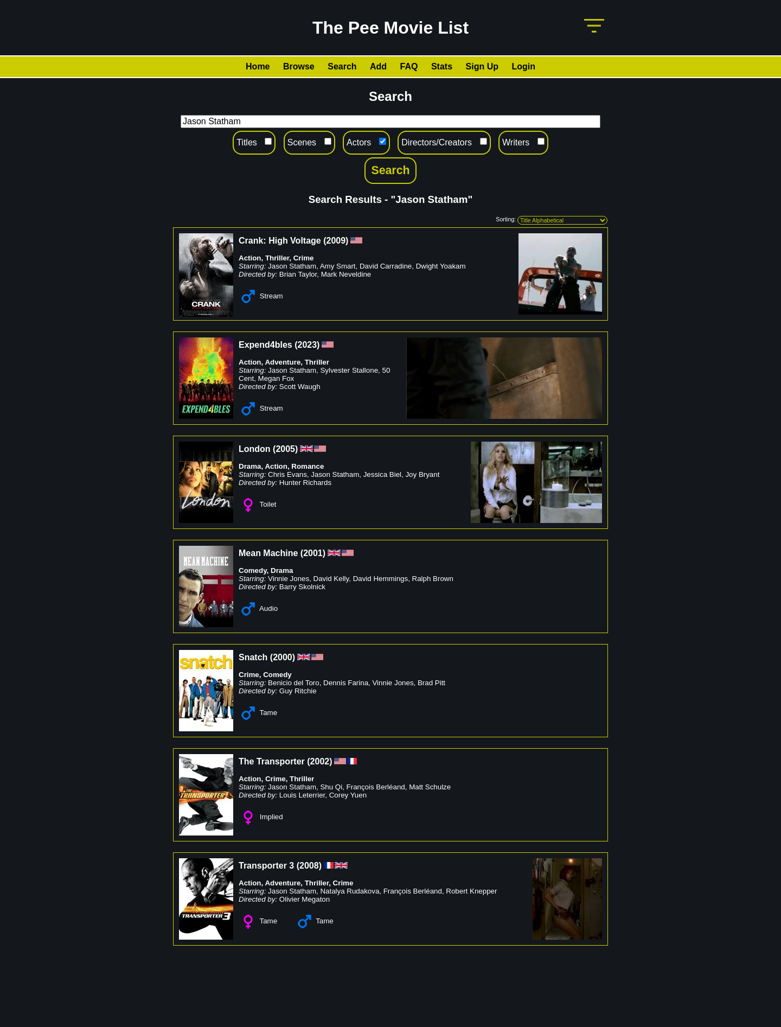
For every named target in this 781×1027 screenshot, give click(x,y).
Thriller (277, 258)
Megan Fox (276, 378)
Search (342, 66)
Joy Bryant (422, 474)
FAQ (409, 66)
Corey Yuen (348, 795)
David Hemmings (380, 579)
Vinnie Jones (288, 579)
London (255, 449)
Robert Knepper (471, 891)
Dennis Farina (345, 683)
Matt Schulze (430, 787)
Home (258, 66)
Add (378, 66)
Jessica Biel (382, 474)
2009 (336, 240)
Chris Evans (287, 474)
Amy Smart (338, 266)
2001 (313, 553)
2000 (282, 657)
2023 (307, 344)
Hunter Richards (305, 483)
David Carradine (386, 266)
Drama (250, 466)
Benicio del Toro (293, 683)
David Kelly (331, 579)
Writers (515, 142)
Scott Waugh (300, 386)
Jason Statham (292, 266)
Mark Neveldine (346, 274)
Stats (441, 66)
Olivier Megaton (304, 899)
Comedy (253, 570)
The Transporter (272, 761)
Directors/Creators (436, 142)
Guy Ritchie (298, 691)
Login (523, 66)
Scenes (301, 142)
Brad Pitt (431, 683)
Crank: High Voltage (280, 240)
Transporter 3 (266, 865)
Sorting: (506, 219)
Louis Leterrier (302, 795)
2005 (285, 449)
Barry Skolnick (302, 587)
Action (250, 258)
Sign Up (482, 66)
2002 (320, 761)
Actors (359, 142)
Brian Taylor (298, 274)
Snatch (253, 657)
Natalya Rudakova (349, 891)
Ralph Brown (432, 579)
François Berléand (376, 787)
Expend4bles (265, 344)
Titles (246, 142)
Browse (299, 66)
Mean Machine (268, 553)
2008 (309, 865)
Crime (303, 258)
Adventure (282, 362)
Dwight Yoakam (441, 266)
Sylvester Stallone (349, 370)
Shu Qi (331, 787)
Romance (307, 466)
